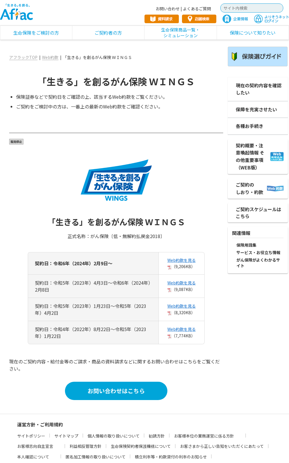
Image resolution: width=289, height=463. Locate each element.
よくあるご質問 (197, 8)
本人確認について (33, 457)
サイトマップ (66, 436)
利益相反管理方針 (86, 446)
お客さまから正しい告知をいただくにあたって (222, 446)
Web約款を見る (181, 260)
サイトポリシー (31, 436)
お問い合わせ (168, 8)
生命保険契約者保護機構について (141, 446)
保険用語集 (246, 245)
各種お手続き (249, 125)
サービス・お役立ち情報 (258, 252)
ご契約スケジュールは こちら (258, 212)
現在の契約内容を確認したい (259, 89)
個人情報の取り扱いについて (114, 436)
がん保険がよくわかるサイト (258, 262)
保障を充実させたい (256, 109)
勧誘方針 (157, 436)
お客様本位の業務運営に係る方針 (204, 436)
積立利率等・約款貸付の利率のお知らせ (171, 457)
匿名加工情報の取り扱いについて (96, 457)
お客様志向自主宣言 (35, 446)
